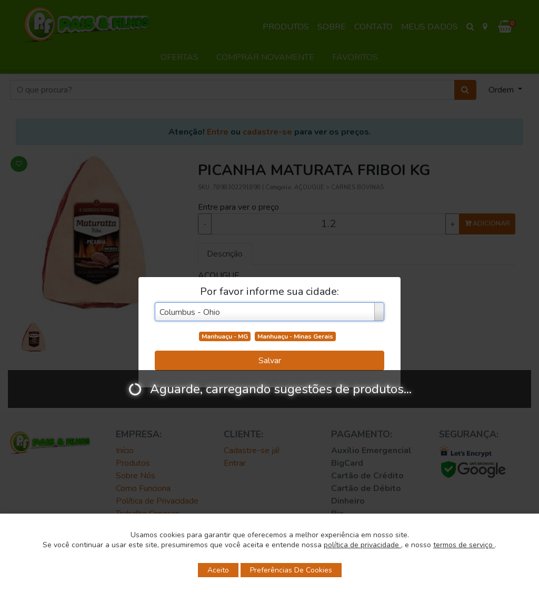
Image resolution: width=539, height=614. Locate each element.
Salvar (269, 360)
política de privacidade (362, 545)
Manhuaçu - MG (225, 336)
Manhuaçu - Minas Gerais (295, 336)
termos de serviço (464, 545)
